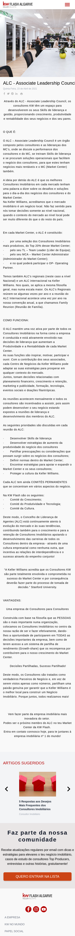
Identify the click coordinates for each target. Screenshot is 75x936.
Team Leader (37, 250)
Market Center (56, 166)
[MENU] (67, 5)
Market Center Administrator (50, 254)
